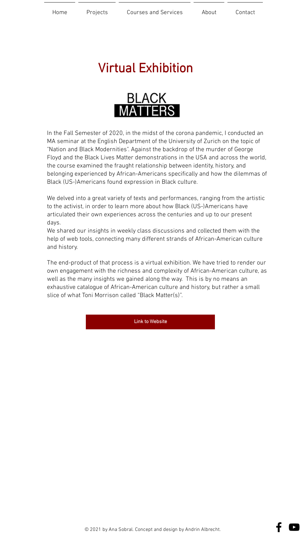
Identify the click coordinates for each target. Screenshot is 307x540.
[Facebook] (278, 527)
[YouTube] (294, 527)
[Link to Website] (150, 322)
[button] (97, 10)
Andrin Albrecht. (203, 530)
